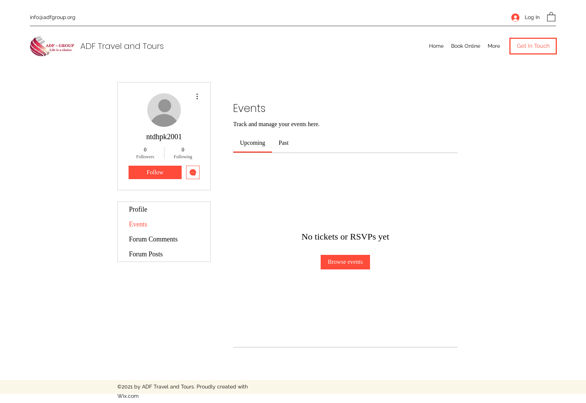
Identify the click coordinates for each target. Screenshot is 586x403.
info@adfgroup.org (52, 17)
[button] (551, 16)
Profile (138, 209)
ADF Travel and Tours (122, 46)
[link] (252, 143)
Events (138, 224)
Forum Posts (146, 254)
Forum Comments (153, 239)
